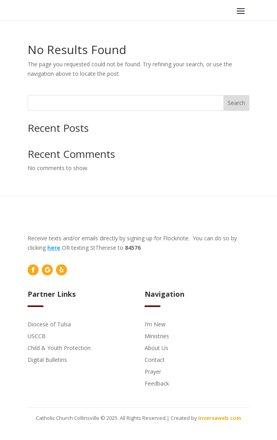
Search (236, 103)
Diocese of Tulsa (49, 323)
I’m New (155, 323)
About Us (156, 347)
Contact (155, 359)
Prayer (153, 371)
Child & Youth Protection (59, 347)
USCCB (37, 335)
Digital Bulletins (47, 359)
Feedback (157, 383)
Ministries (157, 335)
